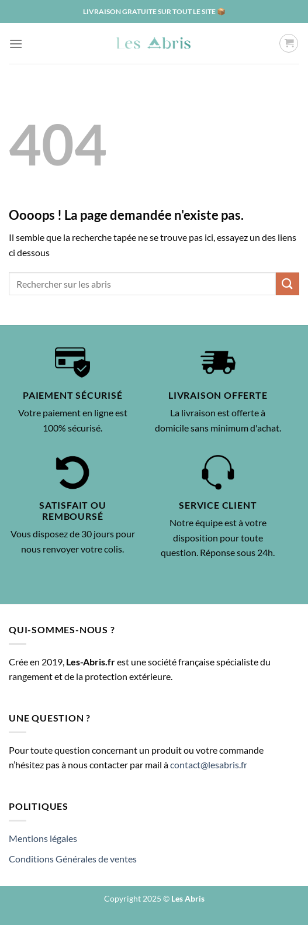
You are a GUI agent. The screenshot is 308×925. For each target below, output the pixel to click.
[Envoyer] (287, 283)
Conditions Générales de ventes (73, 858)
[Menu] (16, 43)
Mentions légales (43, 838)
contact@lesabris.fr (208, 764)
